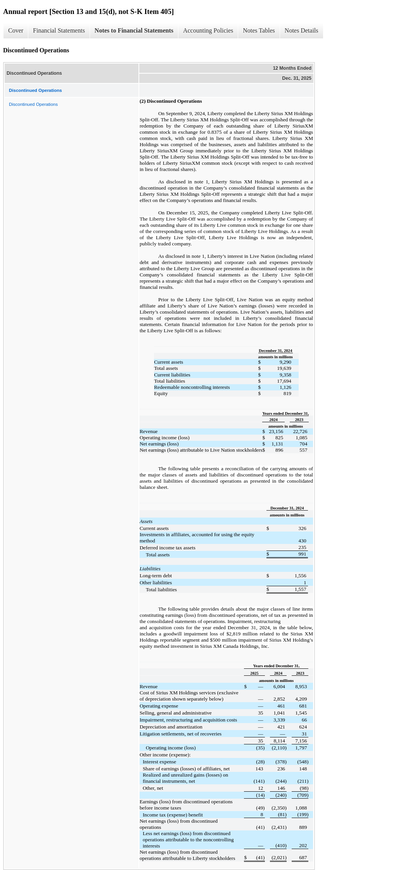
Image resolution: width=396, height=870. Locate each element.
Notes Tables (259, 30)
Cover (15, 30)
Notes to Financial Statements (134, 30)
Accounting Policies (208, 30)
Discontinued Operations (33, 104)
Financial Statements (59, 30)
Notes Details (301, 30)
